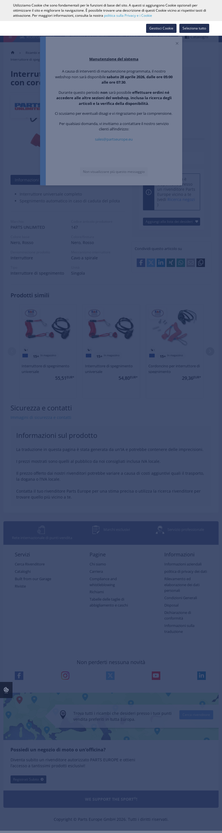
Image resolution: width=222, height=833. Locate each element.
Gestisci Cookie (161, 28)
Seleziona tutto (194, 28)
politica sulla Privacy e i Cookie (128, 15)
